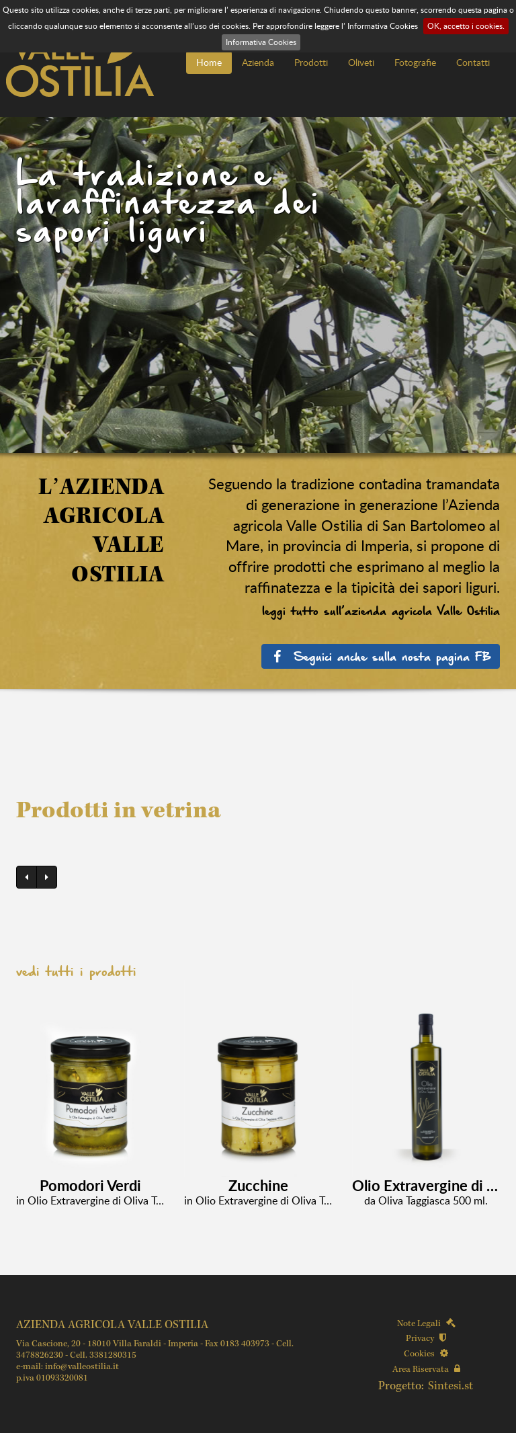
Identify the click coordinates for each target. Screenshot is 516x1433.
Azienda (258, 62)
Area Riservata (426, 1369)
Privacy (426, 1338)
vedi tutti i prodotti (76, 971)
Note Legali (426, 1323)
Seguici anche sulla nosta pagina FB (380, 656)
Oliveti (361, 62)
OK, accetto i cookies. (466, 26)
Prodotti (311, 62)
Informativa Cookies (261, 42)
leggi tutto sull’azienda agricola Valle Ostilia (381, 610)
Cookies (426, 1354)
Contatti (473, 62)
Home (209, 62)
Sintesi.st (450, 1386)
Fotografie (415, 62)
